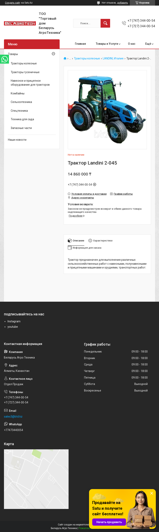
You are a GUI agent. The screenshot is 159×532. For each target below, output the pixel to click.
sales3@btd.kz (13, 416)
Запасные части (21, 128)
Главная (80, 43)
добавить (122, 2)
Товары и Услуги (107, 43)
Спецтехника (19, 110)
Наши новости (17, 139)
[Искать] (105, 23)
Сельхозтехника (21, 102)
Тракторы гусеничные (25, 72)
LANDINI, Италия (113, 58)
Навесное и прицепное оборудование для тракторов (30, 82)
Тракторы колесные (87, 58)
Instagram (14, 321)
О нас (131, 43)
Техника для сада (22, 119)
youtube (13, 326)
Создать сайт (12, 2)
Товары (13, 54)
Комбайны (17, 93)
